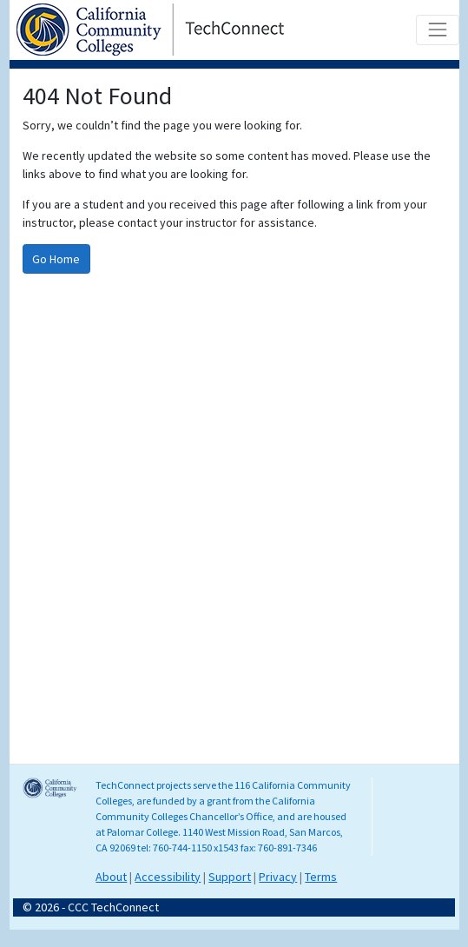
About (111, 876)
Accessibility (168, 876)
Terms (321, 876)
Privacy (278, 876)
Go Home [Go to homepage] (56, 259)
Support (229, 876)
